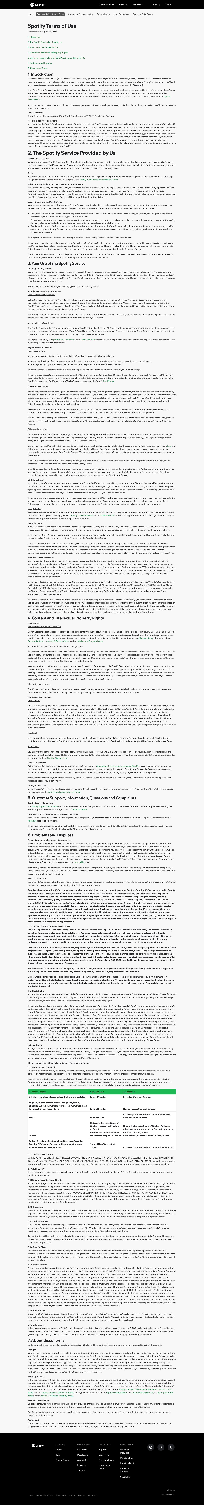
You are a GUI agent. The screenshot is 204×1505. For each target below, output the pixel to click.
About (59, 1449)
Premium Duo (126, 1458)
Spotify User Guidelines (63, 339)
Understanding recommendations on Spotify (117, 766)
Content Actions (35, 641)
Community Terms (79, 809)
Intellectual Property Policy (80, 14)
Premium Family (127, 1463)
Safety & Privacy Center (58, 641)
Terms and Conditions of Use (50, 14)
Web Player (104, 1454)
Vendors (81, 1470)
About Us (32, 820)
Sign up (156, 4)
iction (54, 1067)
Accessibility (92, 1495)
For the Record (62, 1460)
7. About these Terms (37, 68)
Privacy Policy (103, 14)
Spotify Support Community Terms (57, 1392)
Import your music (104, 1467)
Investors (81, 1465)
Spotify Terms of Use (52, 25)
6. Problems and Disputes (40, 63)
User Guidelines (121, 14)
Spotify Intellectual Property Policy (57, 1395)
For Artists (82, 1449)
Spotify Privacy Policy (57, 758)
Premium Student (124, 1470)
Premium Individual (125, 1451)
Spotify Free (126, 1476)
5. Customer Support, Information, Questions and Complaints (56, 57)
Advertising (82, 1460)
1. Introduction (34, 36)
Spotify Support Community (45, 806)
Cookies (72, 1495)
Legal (31, 1495)
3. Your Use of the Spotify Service (43, 47)
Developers (82, 1454)
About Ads (81, 1495)
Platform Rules (89, 339)
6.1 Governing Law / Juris (39, 1067)
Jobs (58, 1454)
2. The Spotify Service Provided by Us (45, 42)
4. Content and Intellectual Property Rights (48, 52)
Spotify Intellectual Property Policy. (64, 792)
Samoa (171, 1490)
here (169, 445)
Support (123, 4)
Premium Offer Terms (143, 14)
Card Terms (108, 381)
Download (137, 4)
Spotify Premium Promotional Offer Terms (98, 179)
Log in (168, 4)
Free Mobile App (106, 1460)
